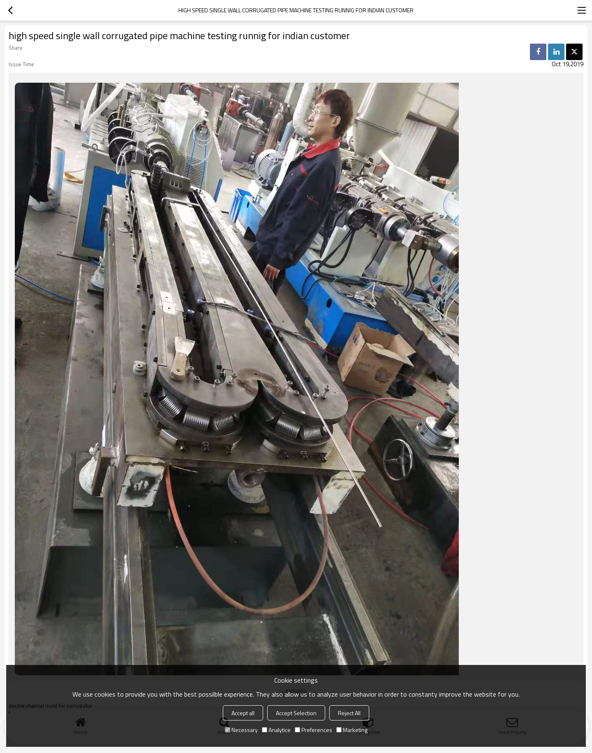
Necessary (241, 729)
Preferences (313, 729)
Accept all (242, 713)
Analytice (276, 729)
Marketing (352, 729)
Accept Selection (296, 713)
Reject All (349, 713)
